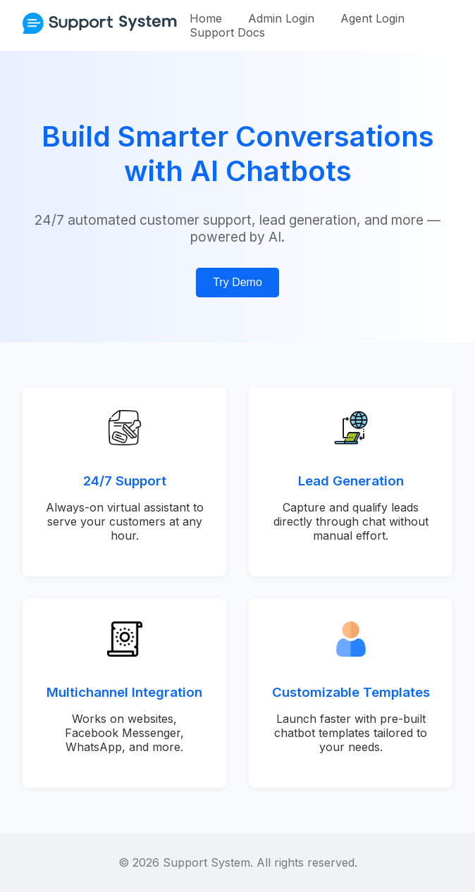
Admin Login (281, 18)
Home (206, 18)
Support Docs (227, 32)
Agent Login (372, 18)
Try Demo (237, 282)
